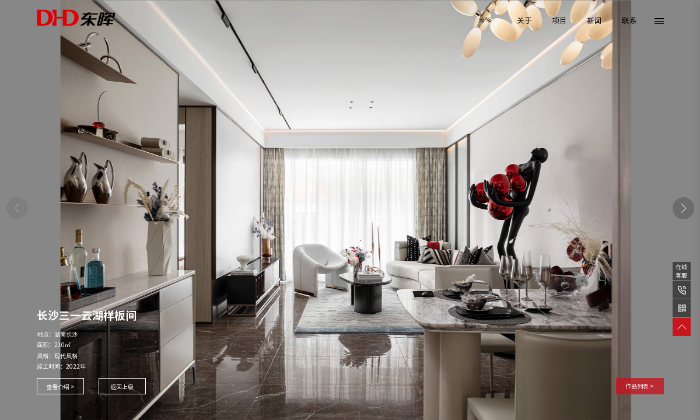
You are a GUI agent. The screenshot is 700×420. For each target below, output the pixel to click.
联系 (629, 20)
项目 (559, 20)
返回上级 (122, 387)
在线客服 (681, 271)
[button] (684, 208)
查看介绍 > (60, 387)
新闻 (594, 20)
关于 (524, 20)
